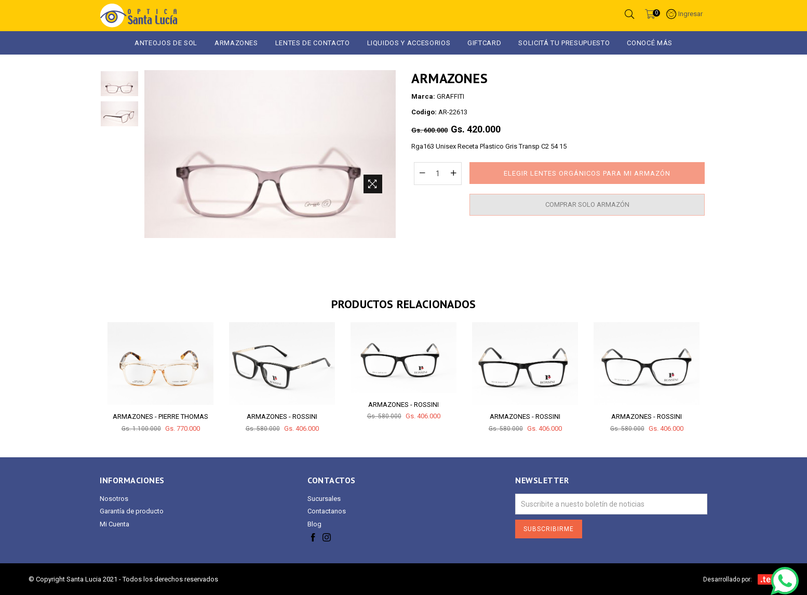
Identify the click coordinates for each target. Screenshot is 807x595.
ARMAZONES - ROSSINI (282, 416)
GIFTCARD (484, 43)
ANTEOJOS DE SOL (165, 43)
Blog (314, 524)
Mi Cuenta (114, 524)
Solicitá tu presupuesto (564, 43)
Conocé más (649, 43)
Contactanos (326, 511)
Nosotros (114, 499)
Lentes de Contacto (312, 43)
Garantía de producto (132, 511)
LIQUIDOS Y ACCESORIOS (409, 43)
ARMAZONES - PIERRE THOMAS (160, 416)
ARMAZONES (236, 43)
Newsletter (542, 480)
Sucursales (324, 499)
